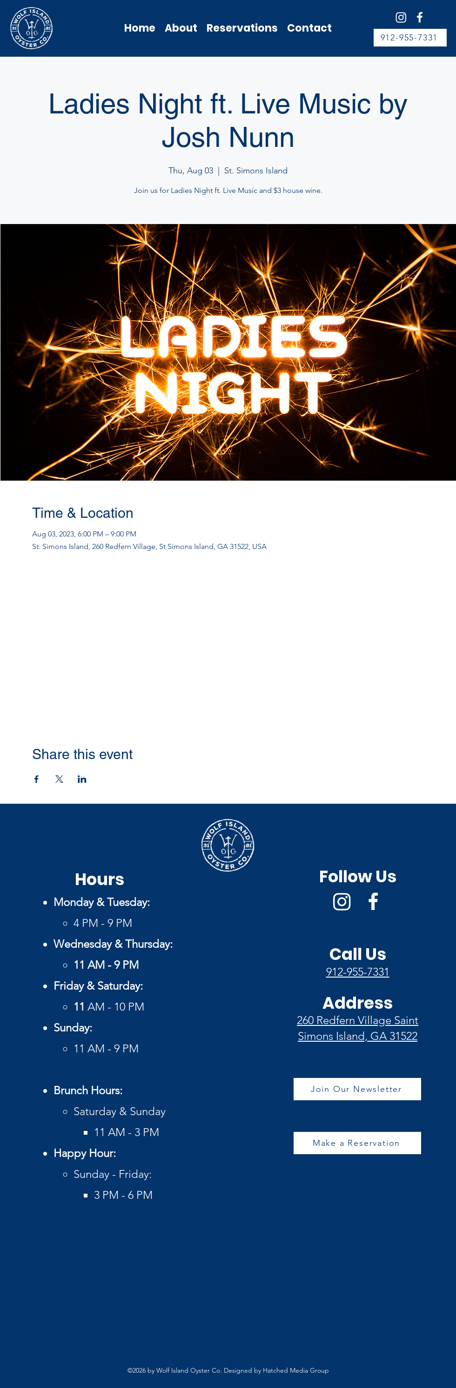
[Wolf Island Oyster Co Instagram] (401, 17)
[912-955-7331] (410, 37)
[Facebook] (420, 17)
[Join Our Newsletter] (357, 1089)
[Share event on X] (59, 779)
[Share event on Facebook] (36, 779)
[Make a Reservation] (357, 1143)
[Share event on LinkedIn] (82, 779)
